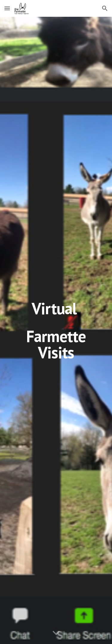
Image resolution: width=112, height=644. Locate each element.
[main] (56, 330)
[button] (7, 8)
